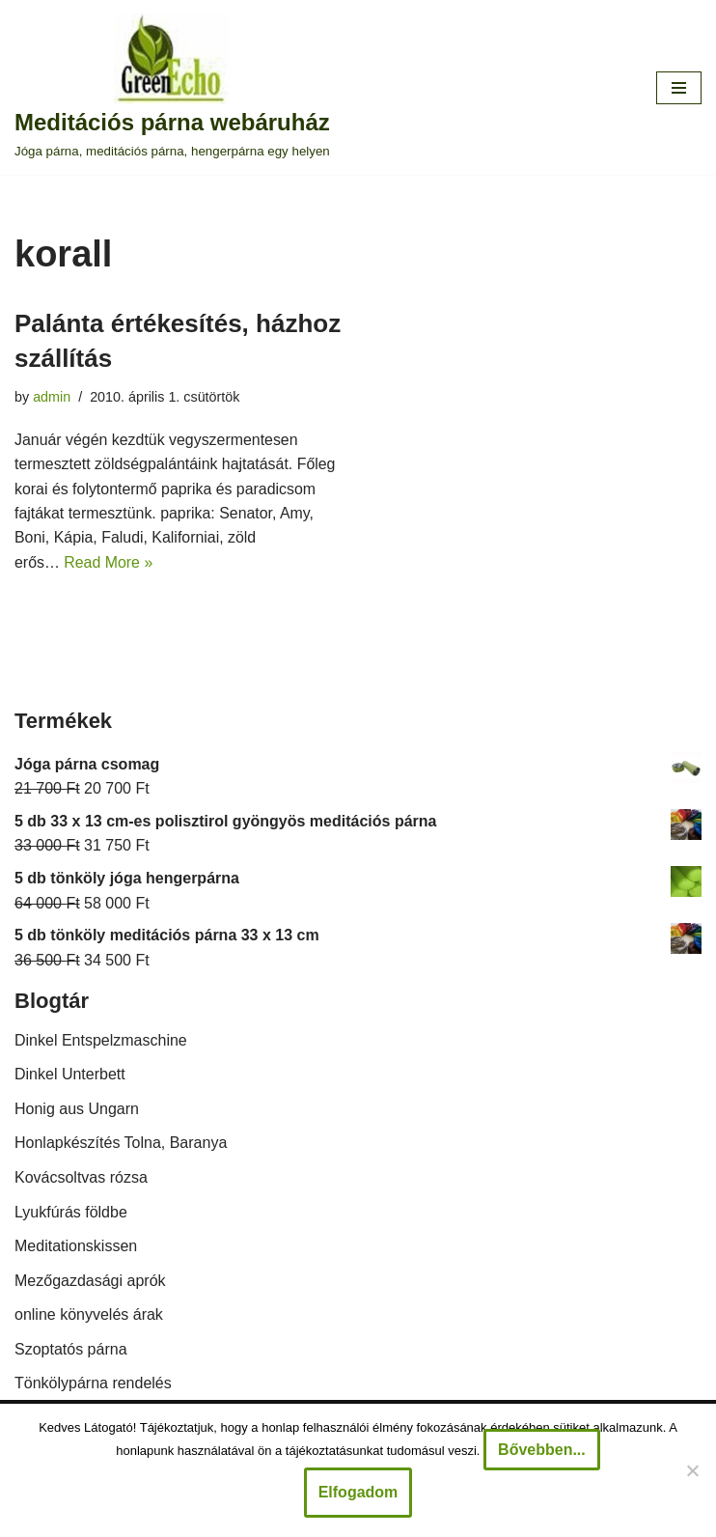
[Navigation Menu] (679, 87)
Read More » (109, 563)
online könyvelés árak (88, 1315)
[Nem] (692, 1470)
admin (51, 397)
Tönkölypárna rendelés (93, 1385)
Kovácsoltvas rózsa (81, 1178)
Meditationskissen (75, 1247)
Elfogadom (358, 1492)
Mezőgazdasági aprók (90, 1281)
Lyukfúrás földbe (70, 1213)
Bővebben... (542, 1449)
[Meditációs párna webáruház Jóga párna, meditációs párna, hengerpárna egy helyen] (172, 87)
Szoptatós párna (70, 1350)
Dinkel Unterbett (69, 1075)
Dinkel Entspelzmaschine (100, 1041)
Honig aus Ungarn (76, 1110)
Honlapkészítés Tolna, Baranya (120, 1143)
